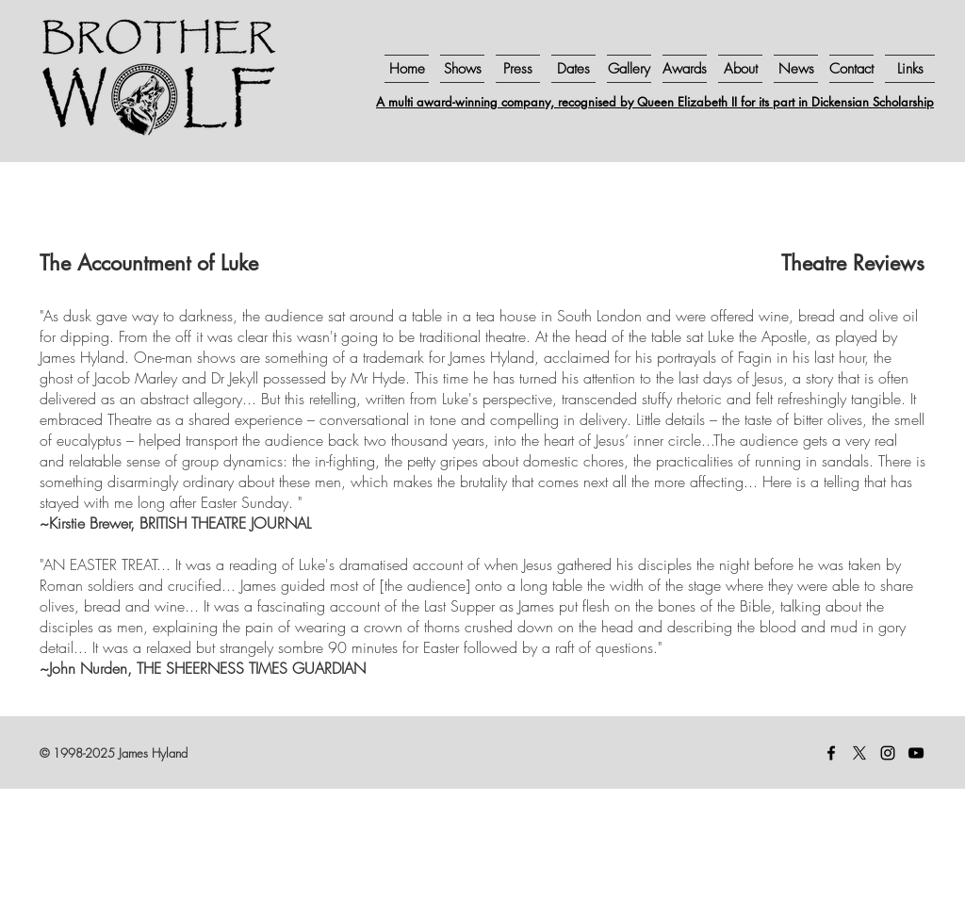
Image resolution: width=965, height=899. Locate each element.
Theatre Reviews (852, 263)
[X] (859, 753)
